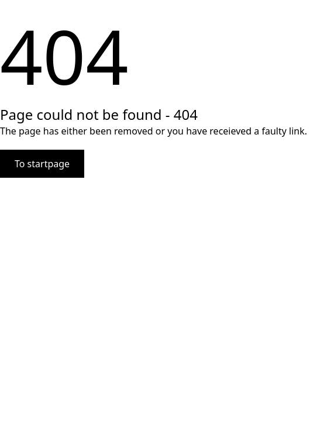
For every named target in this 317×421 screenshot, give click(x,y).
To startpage (42, 163)
